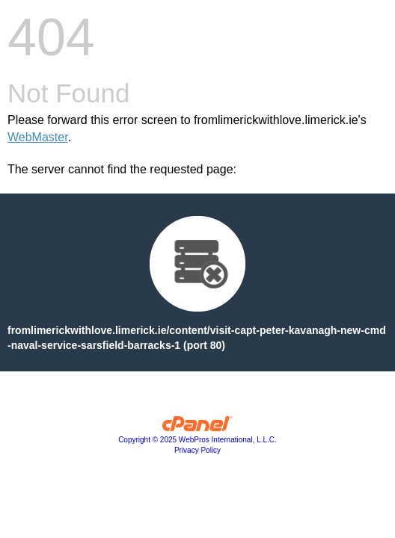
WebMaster (37, 137)
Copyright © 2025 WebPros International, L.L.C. (197, 440)
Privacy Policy (197, 450)
